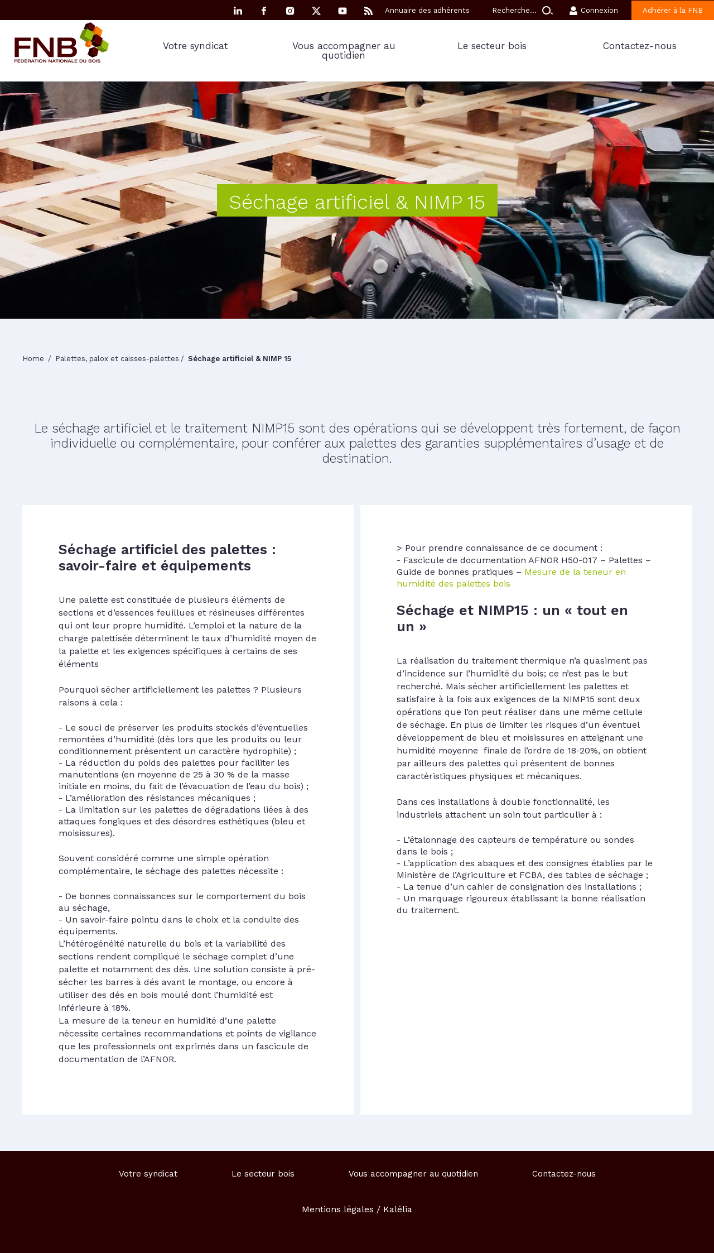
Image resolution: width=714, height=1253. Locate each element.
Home (34, 358)
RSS (369, 11)
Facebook (264, 11)
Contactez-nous (640, 45)
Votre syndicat (195, 45)
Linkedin (238, 11)
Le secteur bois (492, 45)
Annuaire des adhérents (427, 10)
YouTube (342, 11)
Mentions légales (338, 1209)
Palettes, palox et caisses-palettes (117, 358)
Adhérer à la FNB (673, 10)
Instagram (290, 11)
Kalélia (397, 1209)
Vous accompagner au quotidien (343, 50)
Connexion (599, 10)
